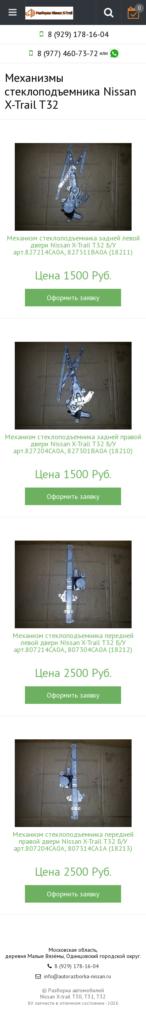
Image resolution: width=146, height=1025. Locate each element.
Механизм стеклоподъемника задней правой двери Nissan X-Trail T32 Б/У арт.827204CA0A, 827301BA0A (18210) (73, 443)
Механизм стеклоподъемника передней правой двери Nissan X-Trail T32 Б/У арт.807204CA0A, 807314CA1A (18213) (73, 841)
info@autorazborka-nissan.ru (77, 976)
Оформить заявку (73, 297)
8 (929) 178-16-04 (78, 34)
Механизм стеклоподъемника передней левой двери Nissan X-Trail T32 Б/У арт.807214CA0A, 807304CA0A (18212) (73, 642)
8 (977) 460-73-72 (67, 53)
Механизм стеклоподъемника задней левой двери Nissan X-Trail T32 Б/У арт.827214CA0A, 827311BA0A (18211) (73, 245)
